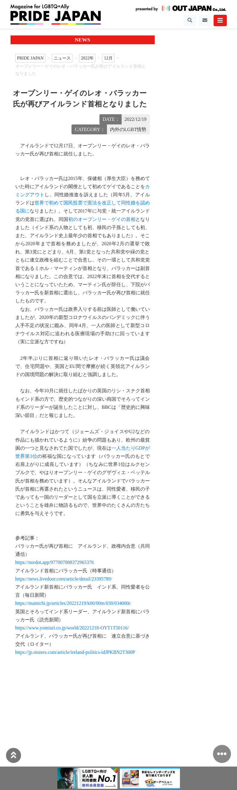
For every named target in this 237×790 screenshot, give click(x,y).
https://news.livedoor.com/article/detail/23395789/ (63, 578)
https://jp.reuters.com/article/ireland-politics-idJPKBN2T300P (75, 652)
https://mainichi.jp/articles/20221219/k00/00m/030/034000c (73, 603)
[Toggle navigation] (190, 20)
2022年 (87, 58)
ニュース (62, 58)
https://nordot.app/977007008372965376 (54, 562)
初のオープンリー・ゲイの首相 (101, 219)
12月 (108, 58)
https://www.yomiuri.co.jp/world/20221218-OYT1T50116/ (72, 627)
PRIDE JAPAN (30, 58)
